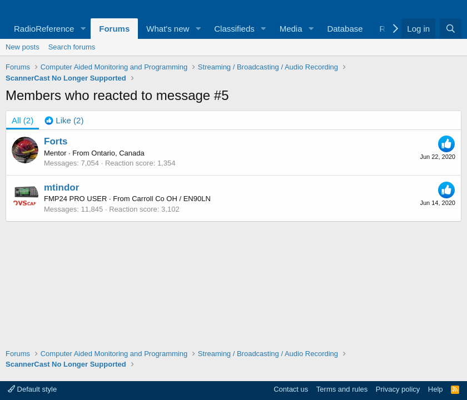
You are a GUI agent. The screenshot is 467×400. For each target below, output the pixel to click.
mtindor (61, 187)
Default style (32, 389)
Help (435, 389)
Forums (114, 28)
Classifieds (234, 28)
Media (291, 28)
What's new (167, 28)
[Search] (450, 28)
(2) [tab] (22, 120)
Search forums (72, 47)
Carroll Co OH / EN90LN (171, 198)
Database (344, 28)
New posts (22, 47)
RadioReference (44, 28)
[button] (83, 28)
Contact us (291, 389)
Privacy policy (398, 389)
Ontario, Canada (117, 153)
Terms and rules (341, 389)
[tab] (64, 120)
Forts (56, 141)
